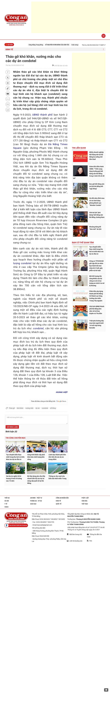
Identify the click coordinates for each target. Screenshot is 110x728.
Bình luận (11, 431)
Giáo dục (33, 504)
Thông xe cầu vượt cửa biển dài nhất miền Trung (57, 477)
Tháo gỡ (12, 408)
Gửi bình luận (12, 427)
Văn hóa (84, 501)
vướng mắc (29, 408)
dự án (38, 408)
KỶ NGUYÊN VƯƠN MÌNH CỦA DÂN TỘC (61, 45)
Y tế (5, 504)
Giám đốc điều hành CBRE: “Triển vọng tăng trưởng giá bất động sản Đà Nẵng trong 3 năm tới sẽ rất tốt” (88, 172)
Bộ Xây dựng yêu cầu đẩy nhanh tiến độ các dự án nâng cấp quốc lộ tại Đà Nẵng (36, 479)
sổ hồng (53, 408)
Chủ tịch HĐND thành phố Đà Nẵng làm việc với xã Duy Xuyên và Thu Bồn (96, 309)
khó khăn (20, 408)
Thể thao (85, 504)
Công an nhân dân (62, 498)
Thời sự (7, 498)
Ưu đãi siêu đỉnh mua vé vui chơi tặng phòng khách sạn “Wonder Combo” (96, 201)
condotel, (38, 328)
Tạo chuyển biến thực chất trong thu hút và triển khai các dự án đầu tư (15, 457)
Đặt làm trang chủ (74, 534)
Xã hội (6, 501)
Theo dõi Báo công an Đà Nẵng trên (48, 401)
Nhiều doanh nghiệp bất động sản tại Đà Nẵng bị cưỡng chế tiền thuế (96, 155)
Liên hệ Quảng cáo (74, 541)
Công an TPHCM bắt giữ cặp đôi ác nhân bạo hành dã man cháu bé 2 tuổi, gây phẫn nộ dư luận (96, 265)
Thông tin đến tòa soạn (94, 535)
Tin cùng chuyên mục (16, 438)
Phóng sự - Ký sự (36, 501)
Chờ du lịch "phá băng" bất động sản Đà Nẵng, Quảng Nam (96, 215)
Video (6, 507)
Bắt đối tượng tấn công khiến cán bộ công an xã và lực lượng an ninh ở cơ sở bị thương (96, 280)
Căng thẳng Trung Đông (39, 45)
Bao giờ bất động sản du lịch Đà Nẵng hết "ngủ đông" (96, 186)
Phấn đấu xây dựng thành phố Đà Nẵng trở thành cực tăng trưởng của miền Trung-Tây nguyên (96, 296)
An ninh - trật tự (36, 498)
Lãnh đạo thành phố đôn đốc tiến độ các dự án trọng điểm (57, 457)
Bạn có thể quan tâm (83, 242)
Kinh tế (9, 49)
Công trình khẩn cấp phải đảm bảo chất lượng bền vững (36, 457)
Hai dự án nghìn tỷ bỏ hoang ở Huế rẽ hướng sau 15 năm (14, 478)
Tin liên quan (79, 148)
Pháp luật (85, 498)
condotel (45, 408)
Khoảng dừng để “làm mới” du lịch (95, 228)
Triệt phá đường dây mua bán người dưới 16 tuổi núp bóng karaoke (96, 324)
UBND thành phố (42, 114)
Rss (89, 541)
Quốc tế (58, 504)
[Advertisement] (89, 97)
